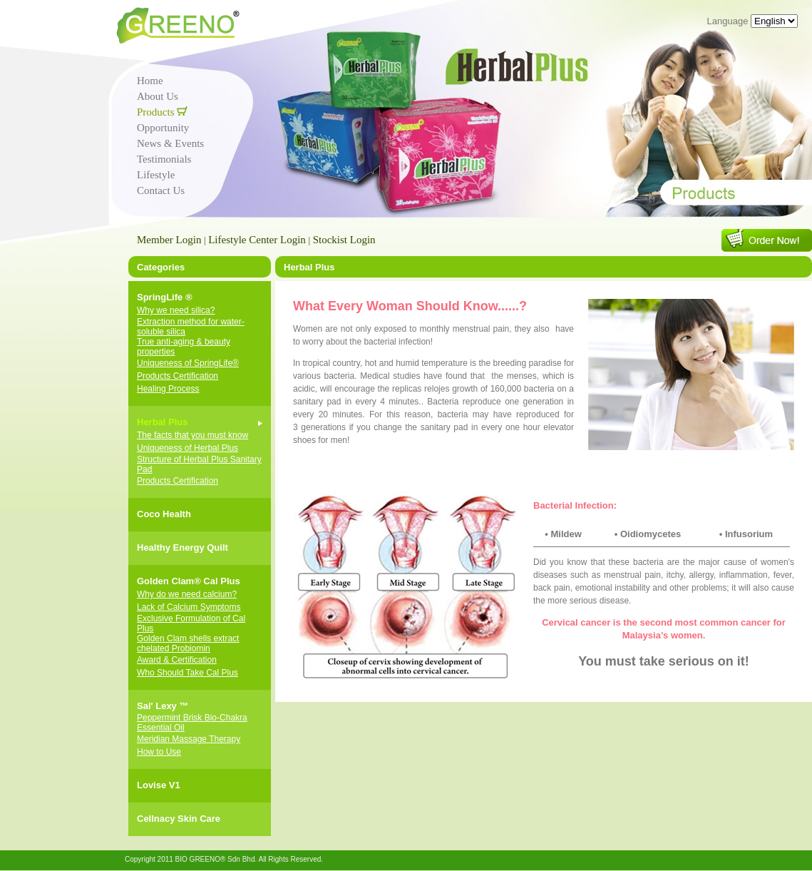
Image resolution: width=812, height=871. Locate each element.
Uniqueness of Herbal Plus (187, 448)
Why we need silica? (176, 310)
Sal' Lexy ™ (162, 706)
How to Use (159, 752)
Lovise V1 (158, 785)
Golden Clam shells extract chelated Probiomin (188, 643)
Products (162, 112)
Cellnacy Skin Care (178, 818)
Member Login (169, 239)
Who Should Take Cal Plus (187, 673)
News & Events (170, 143)
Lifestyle (156, 174)
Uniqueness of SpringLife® (188, 363)
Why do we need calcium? (187, 594)
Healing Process (168, 389)
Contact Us (161, 190)
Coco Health (164, 514)
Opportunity (163, 127)
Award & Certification (177, 660)
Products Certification (177, 376)
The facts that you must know (192, 435)
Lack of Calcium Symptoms (188, 607)
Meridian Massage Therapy (188, 739)
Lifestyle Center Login (257, 239)
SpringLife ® (164, 297)
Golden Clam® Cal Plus (188, 581)
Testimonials (164, 159)
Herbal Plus (162, 422)
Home (150, 80)
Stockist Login (344, 239)
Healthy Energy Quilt (182, 547)
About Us (157, 96)
